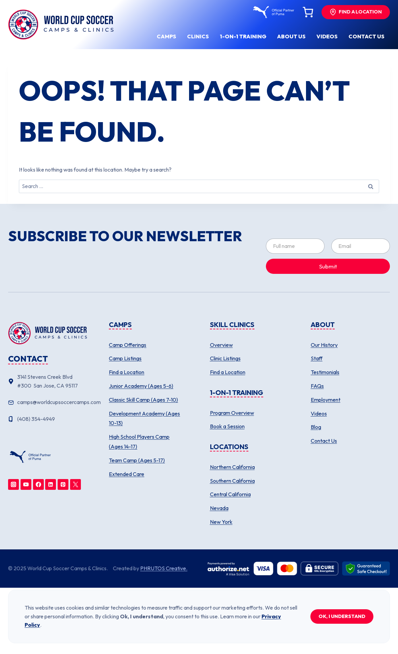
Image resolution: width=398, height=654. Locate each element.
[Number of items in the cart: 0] (308, 12)
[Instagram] (13, 484)
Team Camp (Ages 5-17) (137, 460)
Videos (327, 36)
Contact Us (324, 440)
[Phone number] (47, 419)
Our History (324, 344)
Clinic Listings (225, 358)
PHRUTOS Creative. (163, 568)
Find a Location (126, 372)
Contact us (366, 36)
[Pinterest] (63, 484)
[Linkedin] (50, 484)
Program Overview (232, 412)
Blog (316, 427)
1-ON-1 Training (243, 36)
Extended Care (126, 474)
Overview (221, 344)
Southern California (232, 480)
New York (221, 521)
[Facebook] (38, 484)
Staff (317, 358)
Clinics (198, 36)
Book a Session (227, 426)
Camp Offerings (127, 344)
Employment (325, 399)
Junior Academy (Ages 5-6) (141, 386)
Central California (230, 494)
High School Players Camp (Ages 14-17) (139, 441)
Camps (166, 36)
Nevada (219, 508)
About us (291, 36)
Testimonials (325, 372)
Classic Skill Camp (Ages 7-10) (143, 399)
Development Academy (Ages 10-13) (144, 418)
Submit (328, 266)
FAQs (317, 386)
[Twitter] (75, 484)
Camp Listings (125, 358)
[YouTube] (26, 484)
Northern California (232, 467)
